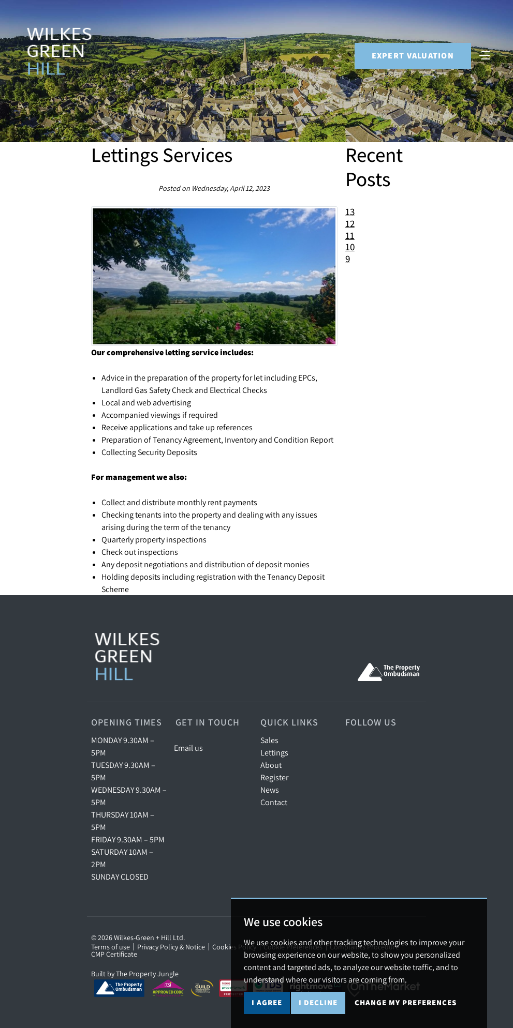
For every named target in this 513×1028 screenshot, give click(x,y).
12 (350, 223)
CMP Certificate (114, 954)
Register (274, 777)
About (271, 765)
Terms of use (110, 946)
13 (350, 211)
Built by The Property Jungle (135, 973)
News (269, 789)
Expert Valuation (412, 56)
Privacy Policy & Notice (171, 946)
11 (350, 235)
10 (350, 246)
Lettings (274, 752)
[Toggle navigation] (484, 55)
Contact (273, 802)
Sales (269, 740)
